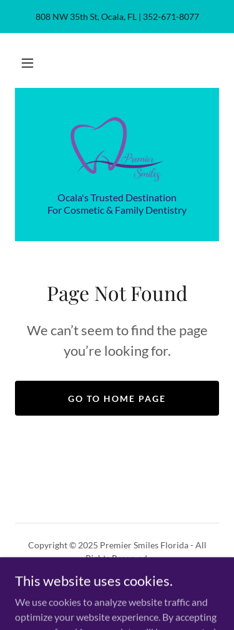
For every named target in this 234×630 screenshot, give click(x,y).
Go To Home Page (117, 398)
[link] (117, 147)
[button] (27, 62)
